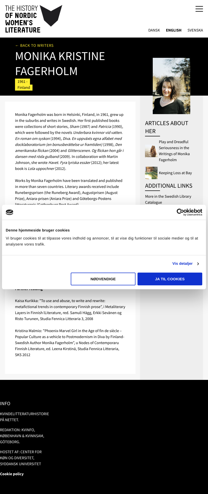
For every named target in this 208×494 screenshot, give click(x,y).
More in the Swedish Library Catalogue (168, 199)
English (174, 30)
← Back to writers (34, 45)
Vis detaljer (182, 264)
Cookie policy (12, 473)
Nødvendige (103, 279)
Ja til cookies (169, 279)
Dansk (154, 30)
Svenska (195, 30)
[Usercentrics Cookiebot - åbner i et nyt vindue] (180, 212)
